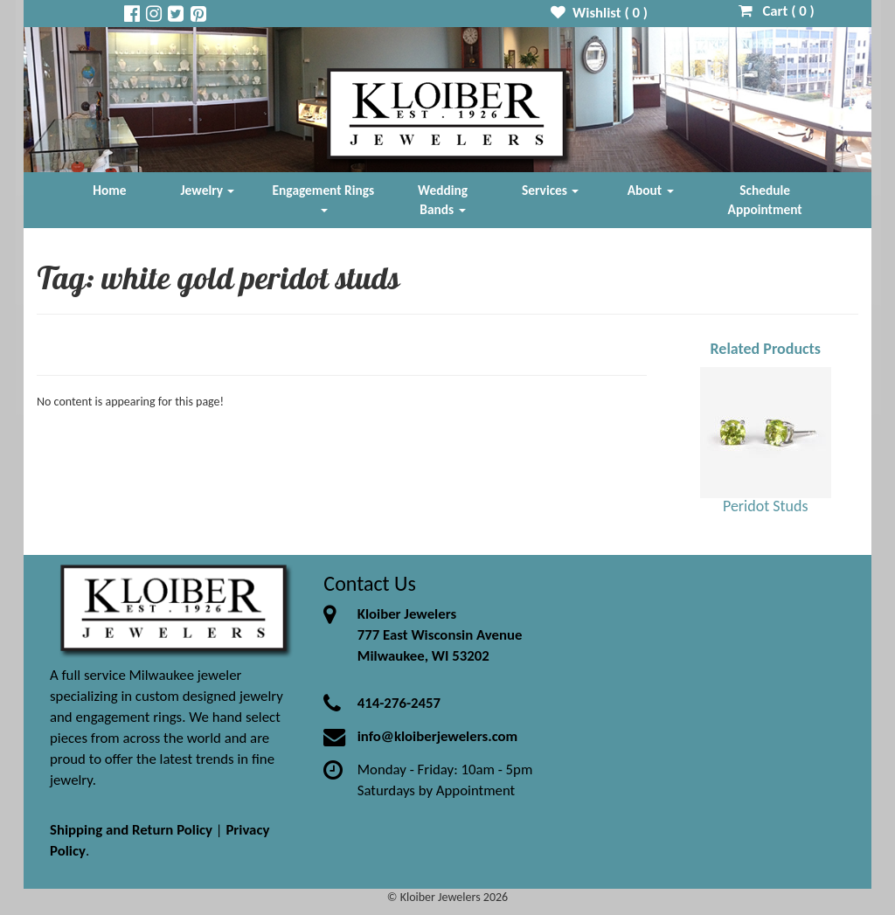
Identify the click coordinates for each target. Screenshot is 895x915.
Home (109, 190)
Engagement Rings (324, 197)
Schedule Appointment (765, 200)
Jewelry (208, 190)
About (651, 190)
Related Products (765, 348)
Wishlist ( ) (599, 12)
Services (550, 190)
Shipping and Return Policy (131, 830)
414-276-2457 (399, 703)
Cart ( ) (777, 11)
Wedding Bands (443, 200)
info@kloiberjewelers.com (437, 736)
